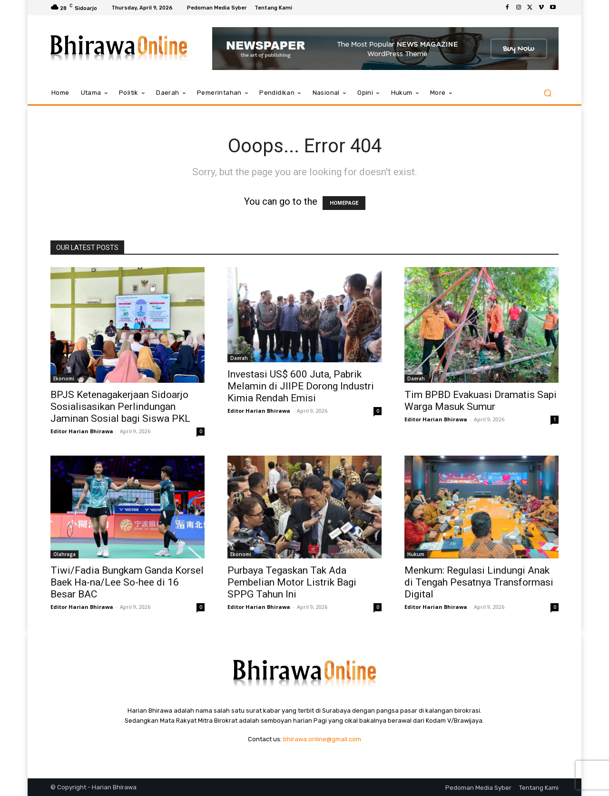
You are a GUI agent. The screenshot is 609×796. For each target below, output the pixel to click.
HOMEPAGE (344, 203)
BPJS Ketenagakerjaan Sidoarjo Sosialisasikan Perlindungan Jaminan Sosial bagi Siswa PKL (120, 406)
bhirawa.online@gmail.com (322, 739)
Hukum (415, 554)
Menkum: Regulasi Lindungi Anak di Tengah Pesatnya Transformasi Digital (478, 582)
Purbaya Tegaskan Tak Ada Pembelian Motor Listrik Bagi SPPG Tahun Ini (291, 582)
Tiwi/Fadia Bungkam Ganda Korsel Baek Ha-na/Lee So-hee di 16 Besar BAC (127, 582)
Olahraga (64, 554)
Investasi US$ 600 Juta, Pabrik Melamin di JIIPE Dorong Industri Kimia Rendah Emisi (300, 386)
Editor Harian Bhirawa (81, 431)
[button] (547, 93)
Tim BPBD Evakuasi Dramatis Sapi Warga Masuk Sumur (480, 400)
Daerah (239, 358)
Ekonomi (63, 378)
